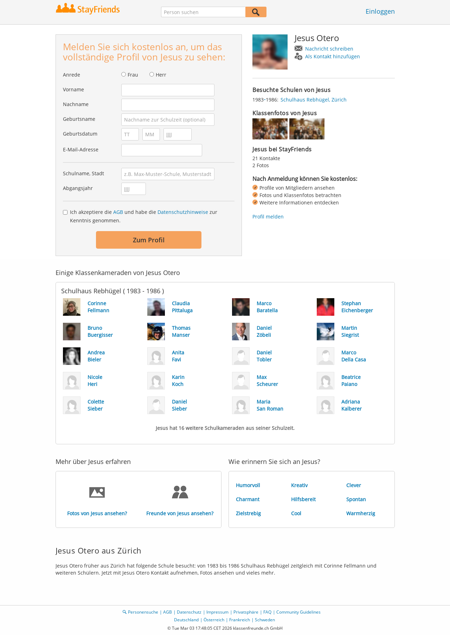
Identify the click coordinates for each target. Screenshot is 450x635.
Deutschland (186, 620)
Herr (161, 74)
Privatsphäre (245, 612)
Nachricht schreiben (329, 48)
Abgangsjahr (78, 188)
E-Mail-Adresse (80, 149)
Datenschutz (189, 612)
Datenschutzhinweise (183, 212)
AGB (118, 212)
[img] (270, 128)
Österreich (214, 620)
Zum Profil (149, 240)
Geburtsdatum (80, 133)
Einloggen (380, 11)
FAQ (267, 612)
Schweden (265, 620)
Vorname (73, 89)
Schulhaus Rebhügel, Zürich (314, 99)
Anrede (71, 74)
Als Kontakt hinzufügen (332, 56)
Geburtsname (79, 119)
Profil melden (268, 216)
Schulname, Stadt (83, 173)
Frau (133, 74)
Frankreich (239, 620)
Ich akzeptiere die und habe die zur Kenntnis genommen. (143, 216)
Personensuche (143, 612)
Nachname (76, 104)
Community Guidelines (298, 612)
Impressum (217, 612)
